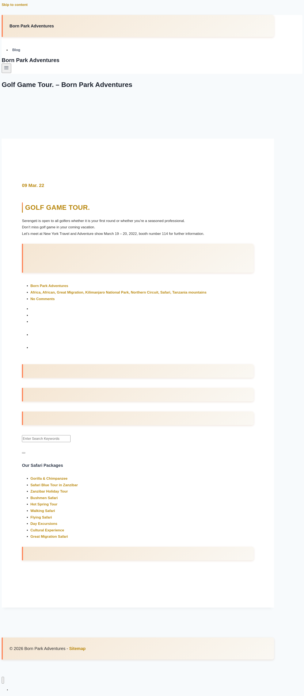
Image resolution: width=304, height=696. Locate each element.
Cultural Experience (47, 530)
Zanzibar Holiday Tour (49, 491)
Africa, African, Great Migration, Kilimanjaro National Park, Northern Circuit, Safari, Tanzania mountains (118, 292)
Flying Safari (41, 517)
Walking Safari (42, 511)
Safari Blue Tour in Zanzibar (54, 485)
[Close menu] (3, 680)
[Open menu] (6, 68)
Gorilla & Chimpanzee (49, 478)
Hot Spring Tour (43, 504)
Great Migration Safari (49, 537)
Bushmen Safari (44, 498)
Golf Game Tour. (57, 207)
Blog (16, 50)
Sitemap (77, 648)
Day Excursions (43, 524)
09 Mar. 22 (33, 185)
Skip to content (15, 5)
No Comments (42, 299)
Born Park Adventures (49, 286)
